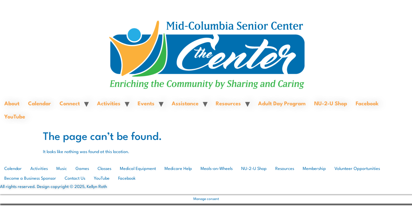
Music (61, 169)
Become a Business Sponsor (30, 179)
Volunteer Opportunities (357, 169)
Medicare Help (178, 169)
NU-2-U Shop (330, 103)
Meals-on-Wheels (217, 169)
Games (82, 169)
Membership (314, 169)
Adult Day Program (282, 103)
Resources (228, 103)
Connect (70, 103)
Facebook (367, 103)
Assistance (185, 103)
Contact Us (75, 179)
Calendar (39, 103)
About (11, 103)
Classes (104, 169)
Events (146, 103)
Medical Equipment (138, 169)
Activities (108, 103)
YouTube (14, 117)
